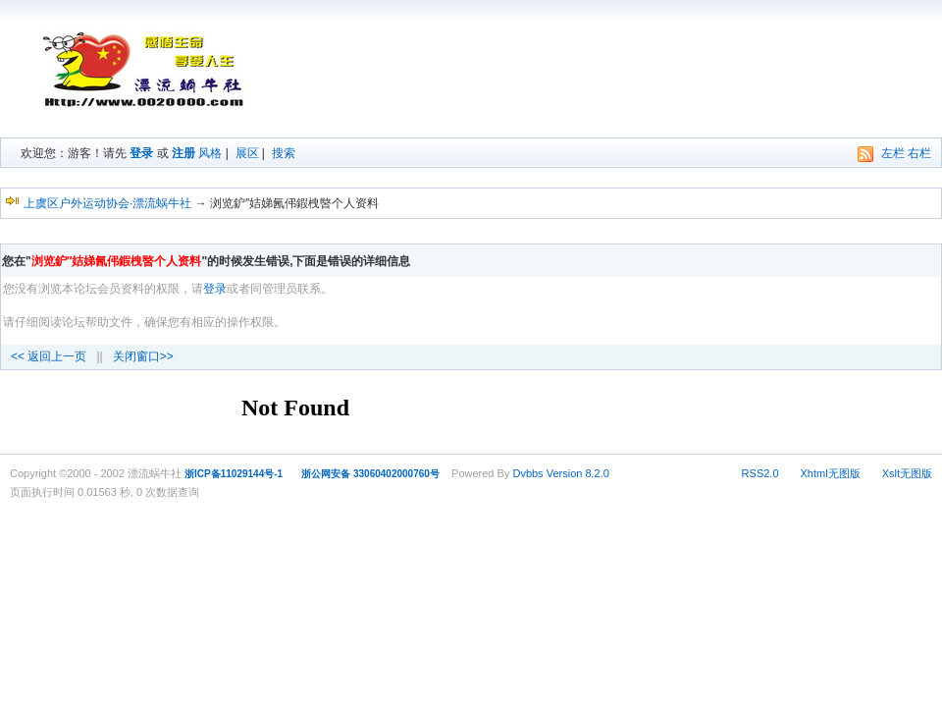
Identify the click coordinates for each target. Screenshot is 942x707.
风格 (210, 153)
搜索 (283, 153)
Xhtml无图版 (831, 473)
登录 (141, 153)
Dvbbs (527, 473)
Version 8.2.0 (578, 473)
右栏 (919, 153)
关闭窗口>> (143, 356)
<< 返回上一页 (48, 356)
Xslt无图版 (907, 473)
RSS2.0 (760, 473)
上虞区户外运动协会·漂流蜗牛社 (107, 203)
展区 (247, 153)
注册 (183, 153)
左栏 (893, 153)
